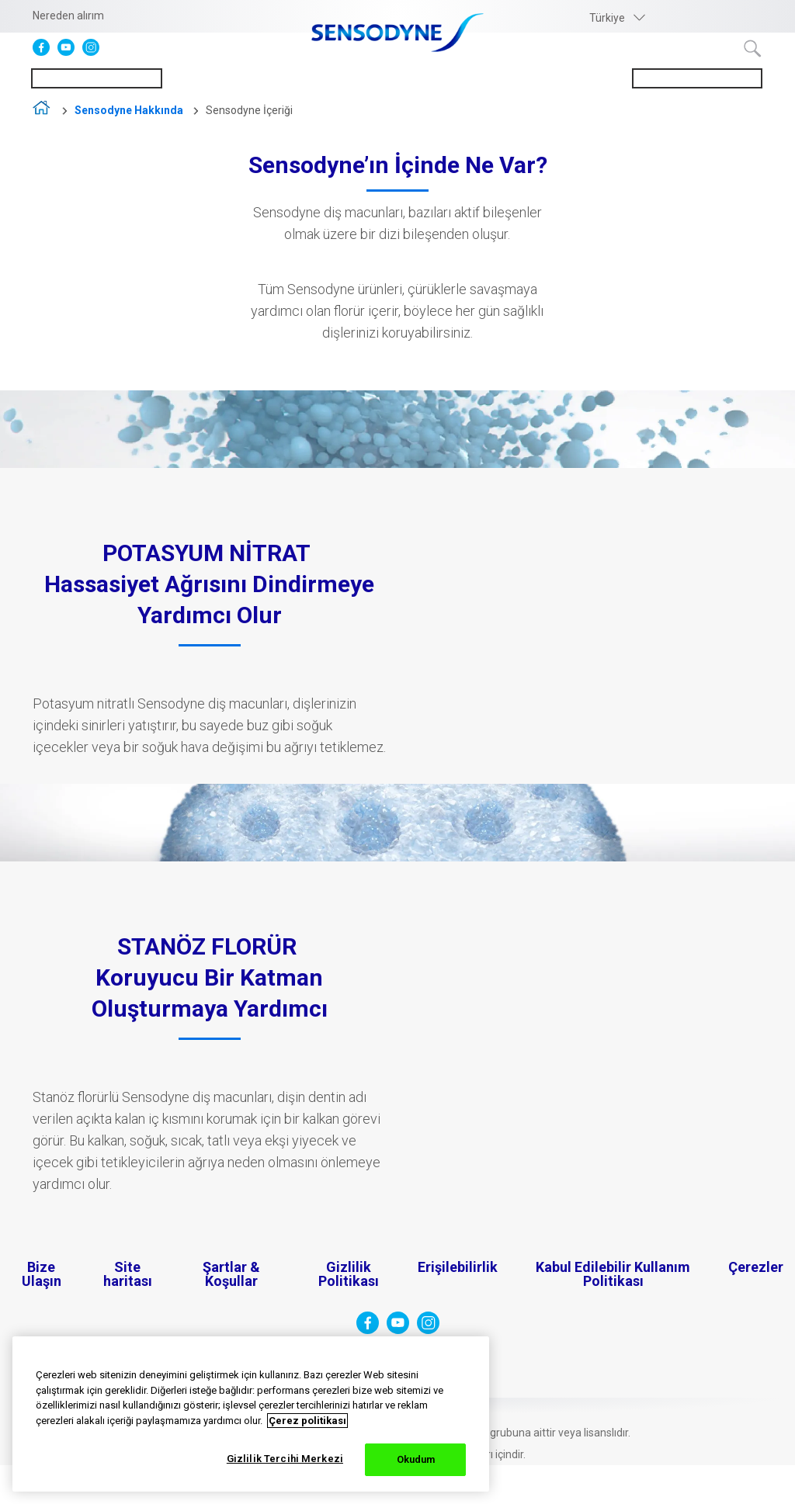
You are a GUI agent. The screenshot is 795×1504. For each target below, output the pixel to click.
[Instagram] (94, 52)
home (42, 111)
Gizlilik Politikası (348, 1274)
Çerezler (755, 1267)
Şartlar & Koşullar (231, 1274)
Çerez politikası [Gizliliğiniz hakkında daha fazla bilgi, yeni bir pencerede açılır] (307, 1420)
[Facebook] (45, 52)
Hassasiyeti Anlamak (97, 78)
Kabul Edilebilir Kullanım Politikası (613, 1274)
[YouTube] (69, 52)
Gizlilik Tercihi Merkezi (285, 1458)
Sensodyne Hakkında (697, 78)
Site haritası (127, 1274)
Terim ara (753, 49)
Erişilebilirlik (458, 1267)
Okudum (416, 1459)
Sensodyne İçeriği (249, 110)
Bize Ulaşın (41, 1274)
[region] (250, 1414)
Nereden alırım (68, 15)
